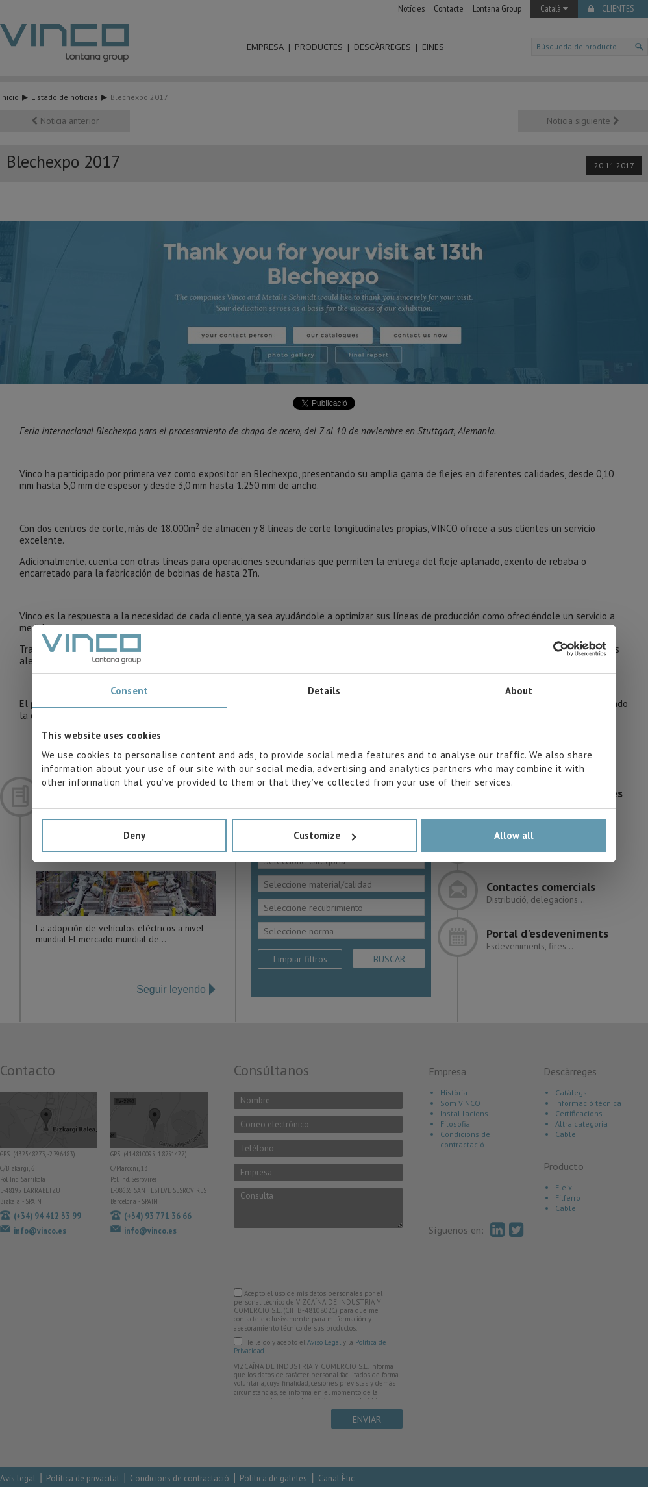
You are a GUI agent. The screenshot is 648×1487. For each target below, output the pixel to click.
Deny (134, 835)
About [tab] (519, 690)
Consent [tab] (129, 690)
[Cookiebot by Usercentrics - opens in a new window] (549, 648)
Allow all (514, 835)
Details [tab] (324, 690)
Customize (324, 835)
